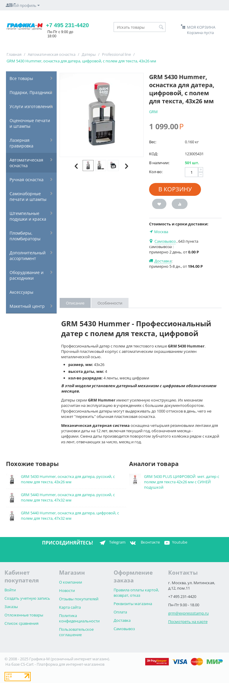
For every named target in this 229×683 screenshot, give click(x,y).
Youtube (175, 543)
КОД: (153, 153)
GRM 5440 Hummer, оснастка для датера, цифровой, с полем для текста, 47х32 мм (70, 515)
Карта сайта (70, 607)
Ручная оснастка (27, 179)
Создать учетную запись (27, 598)
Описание (75, 303)
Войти (10, 590)
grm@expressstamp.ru (188, 613)
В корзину (175, 189)
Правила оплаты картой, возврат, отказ (136, 592)
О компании (70, 582)
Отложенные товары (23, 615)
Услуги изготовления (31, 106)
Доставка (122, 620)
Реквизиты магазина (133, 603)
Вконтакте (144, 543)
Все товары (21, 78)
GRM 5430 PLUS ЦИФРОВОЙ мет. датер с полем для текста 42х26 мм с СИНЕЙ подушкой (181, 482)
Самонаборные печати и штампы (28, 196)
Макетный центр (27, 306)
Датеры (89, 54)
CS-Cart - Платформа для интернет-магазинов (62, 664)
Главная (14, 54)
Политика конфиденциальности (79, 618)
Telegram (112, 543)
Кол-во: (156, 171)
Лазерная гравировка (21, 143)
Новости (67, 590)
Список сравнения (21, 623)
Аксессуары (21, 292)
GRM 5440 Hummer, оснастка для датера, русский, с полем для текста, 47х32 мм (68, 497)
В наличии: (159, 162)
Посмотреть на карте (188, 621)
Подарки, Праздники (31, 92)
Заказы (11, 606)
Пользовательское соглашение (76, 632)
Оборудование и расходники (27, 275)
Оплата (120, 612)
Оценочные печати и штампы (30, 123)
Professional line (116, 54)
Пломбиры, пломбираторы (25, 235)
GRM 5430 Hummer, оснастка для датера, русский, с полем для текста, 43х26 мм (68, 479)
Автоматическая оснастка (51, 54)
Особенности (110, 303)
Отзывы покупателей (78, 599)
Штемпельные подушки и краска (28, 216)
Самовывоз (124, 628)
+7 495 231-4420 (67, 25)
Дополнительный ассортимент (28, 255)
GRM (153, 111)
